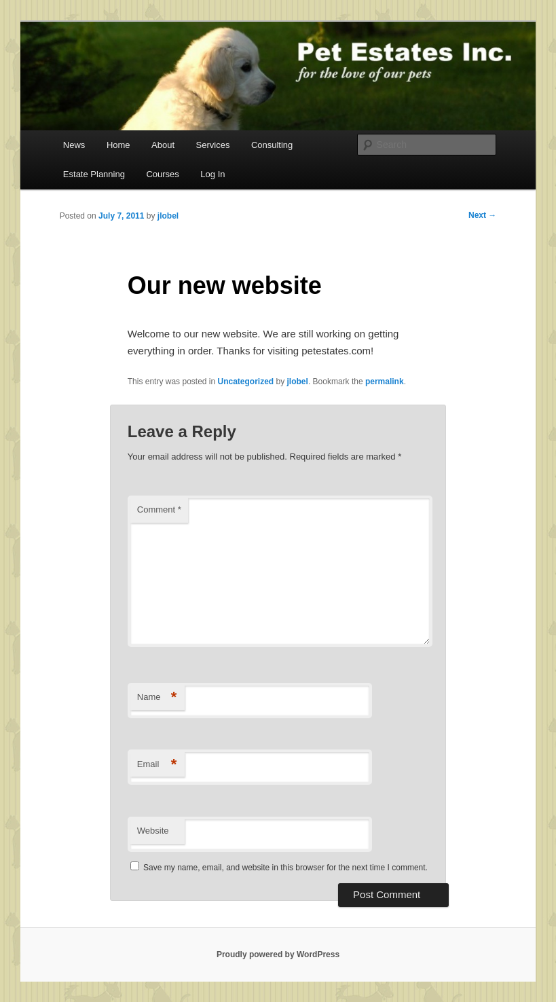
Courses (162, 174)
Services (213, 145)
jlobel (168, 216)
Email (157, 765)
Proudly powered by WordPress (278, 954)
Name (157, 697)
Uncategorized (246, 381)
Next (482, 215)
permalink (384, 381)
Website (153, 830)
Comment (159, 509)
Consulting (272, 145)
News (74, 145)
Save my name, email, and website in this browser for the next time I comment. (285, 867)
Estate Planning (94, 174)
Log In (212, 174)
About (162, 145)
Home (118, 145)
